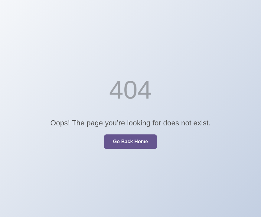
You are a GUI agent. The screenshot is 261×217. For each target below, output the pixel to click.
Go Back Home (130, 141)
